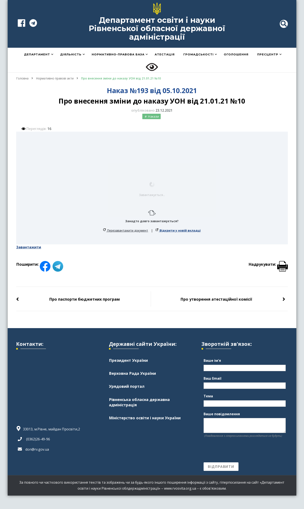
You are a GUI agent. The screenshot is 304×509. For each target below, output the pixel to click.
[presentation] (236, 450)
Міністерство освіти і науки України (145, 417)
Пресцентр (267, 54)
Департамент (37, 54)
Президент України (128, 360)
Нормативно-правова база (118, 54)
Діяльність (70, 54)
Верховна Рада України (132, 373)
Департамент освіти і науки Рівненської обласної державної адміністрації (157, 28)
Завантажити (28, 247)
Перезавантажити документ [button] (125, 230)
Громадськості (198, 54)
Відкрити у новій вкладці (178, 230)
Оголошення (236, 54)
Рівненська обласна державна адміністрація (139, 402)
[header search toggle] (284, 24)
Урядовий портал (126, 386)
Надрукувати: (268, 264)
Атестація (165, 54)
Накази (153, 116)
